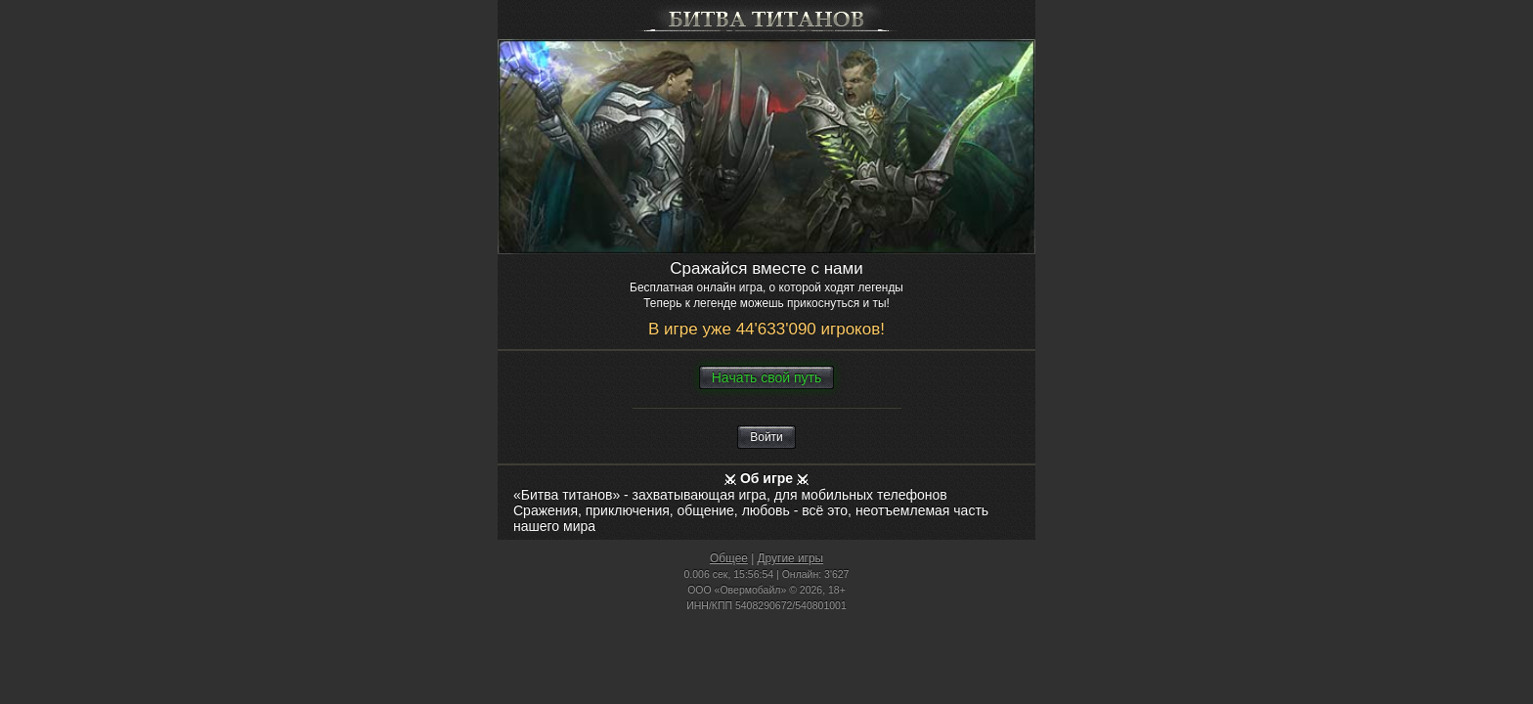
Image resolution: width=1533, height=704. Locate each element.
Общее (729, 558)
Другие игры (791, 558)
